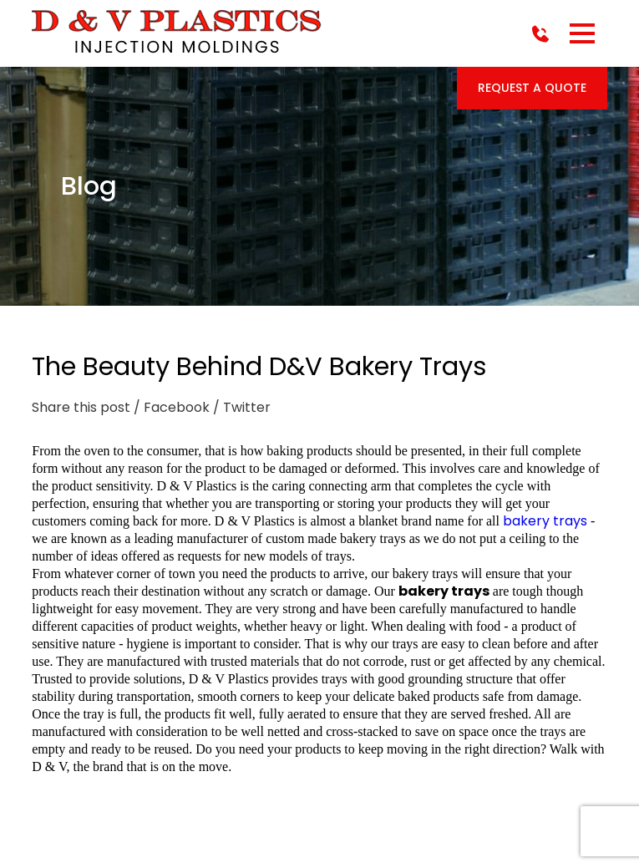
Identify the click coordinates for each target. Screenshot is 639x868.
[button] (582, 33)
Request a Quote (532, 87)
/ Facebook (172, 407)
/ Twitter (242, 407)
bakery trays (545, 520)
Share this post (81, 407)
